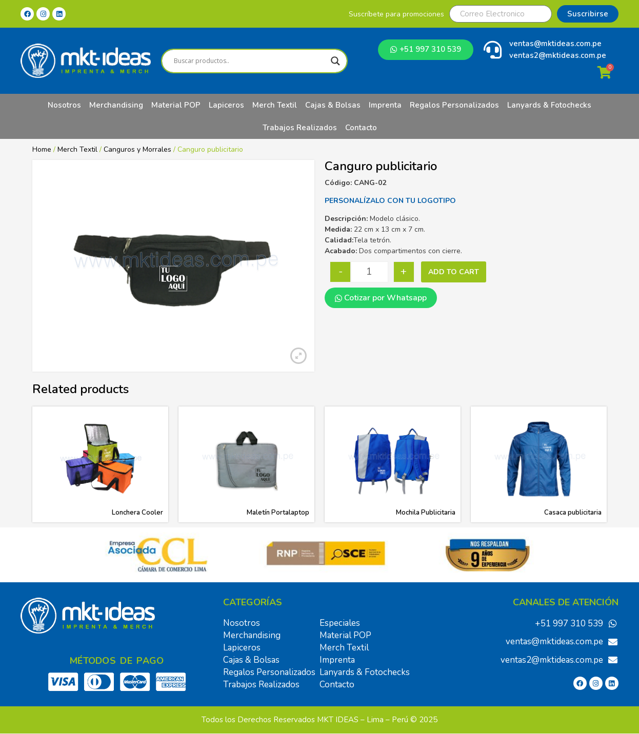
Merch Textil (274, 105)
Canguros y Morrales (137, 149)
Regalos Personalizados (454, 105)
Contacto (361, 128)
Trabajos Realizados (300, 128)
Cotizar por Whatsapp (381, 297)
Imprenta (385, 105)
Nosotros (64, 105)
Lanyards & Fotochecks (549, 105)
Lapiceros (226, 105)
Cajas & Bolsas (333, 105)
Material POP (176, 105)
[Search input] (249, 61)
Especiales (340, 623)
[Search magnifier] (335, 61)
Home (41, 149)
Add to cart (453, 272)
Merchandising (116, 105)
